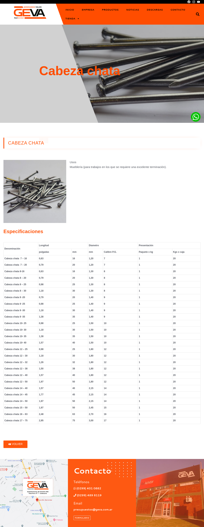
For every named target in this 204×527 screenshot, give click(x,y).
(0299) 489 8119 (89, 495)
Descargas (155, 9)
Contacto (177, 9)
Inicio (69, 9)
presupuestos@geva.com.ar (94, 509)
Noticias (132, 9)
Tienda (72, 19)
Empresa (88, 9)
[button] (198, 14)
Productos (110, 9)
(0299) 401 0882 (88, 488)
